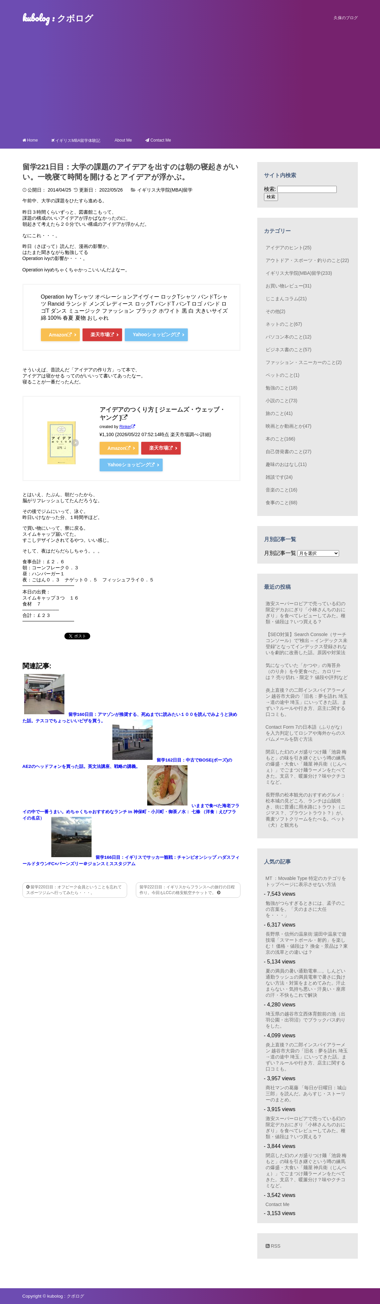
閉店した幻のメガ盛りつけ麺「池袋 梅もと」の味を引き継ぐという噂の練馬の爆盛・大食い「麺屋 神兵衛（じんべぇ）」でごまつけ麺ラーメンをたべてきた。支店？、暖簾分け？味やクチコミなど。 (306, 767)
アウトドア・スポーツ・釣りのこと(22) (307, 260)
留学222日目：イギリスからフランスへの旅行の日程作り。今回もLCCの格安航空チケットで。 (187, 890)
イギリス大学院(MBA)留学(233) (299, 273)
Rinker (127, 426)
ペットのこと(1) (283, 375)
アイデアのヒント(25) (289, 247)
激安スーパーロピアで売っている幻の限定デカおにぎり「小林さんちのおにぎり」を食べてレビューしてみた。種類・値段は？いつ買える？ (305, 612)
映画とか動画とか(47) (289, 426)
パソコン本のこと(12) (289, 337)
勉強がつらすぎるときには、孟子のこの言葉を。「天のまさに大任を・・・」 (305, 909)
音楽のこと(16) (281, 489)
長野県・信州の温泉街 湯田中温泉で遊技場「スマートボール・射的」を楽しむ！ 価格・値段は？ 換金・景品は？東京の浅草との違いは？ (307, 943)
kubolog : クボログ (57, 17)
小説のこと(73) (281, 400)
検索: (270, 189)
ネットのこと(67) (284, 324)
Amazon (60, 334)
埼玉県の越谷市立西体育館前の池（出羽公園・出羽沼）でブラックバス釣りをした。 (305, 1020)
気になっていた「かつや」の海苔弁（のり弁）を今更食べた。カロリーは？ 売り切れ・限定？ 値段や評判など (307, 671)
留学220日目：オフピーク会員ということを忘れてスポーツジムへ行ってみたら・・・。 (74, 890)
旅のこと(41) (279, 413)
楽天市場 (102, 334)
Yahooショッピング (156, 334)
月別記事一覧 (280, 553)
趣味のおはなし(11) (286, 464)
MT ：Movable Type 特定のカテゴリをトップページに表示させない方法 (306, 881)
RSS (273, 1246)
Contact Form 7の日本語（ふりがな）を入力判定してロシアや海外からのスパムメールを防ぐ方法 (305, 733)
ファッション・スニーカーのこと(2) (304, 362)
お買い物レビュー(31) (289, 286)
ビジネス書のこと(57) (289, 349)
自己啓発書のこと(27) (289, 451)
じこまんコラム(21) (286, 298)
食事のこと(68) (281, 502)
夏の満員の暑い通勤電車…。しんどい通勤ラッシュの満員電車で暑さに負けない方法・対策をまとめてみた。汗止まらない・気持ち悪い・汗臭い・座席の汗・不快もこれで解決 (305, 983)
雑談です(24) (279, 477)
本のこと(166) (280, 438)
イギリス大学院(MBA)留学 (165, 190)
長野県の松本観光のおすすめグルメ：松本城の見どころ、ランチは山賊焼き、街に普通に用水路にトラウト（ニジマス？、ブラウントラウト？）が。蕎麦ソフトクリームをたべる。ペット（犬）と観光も (305, 810)
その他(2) (275, 311)
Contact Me (278, 1204)
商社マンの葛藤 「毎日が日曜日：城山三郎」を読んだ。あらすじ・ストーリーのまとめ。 (306, 1093)
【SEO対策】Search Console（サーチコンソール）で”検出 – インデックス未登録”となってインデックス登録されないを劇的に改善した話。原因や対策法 (306, 643)
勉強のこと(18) (281, 387)
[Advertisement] (190, 82)
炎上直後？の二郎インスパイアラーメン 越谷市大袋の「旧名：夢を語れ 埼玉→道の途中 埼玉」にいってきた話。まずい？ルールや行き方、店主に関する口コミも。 (307, 702)
